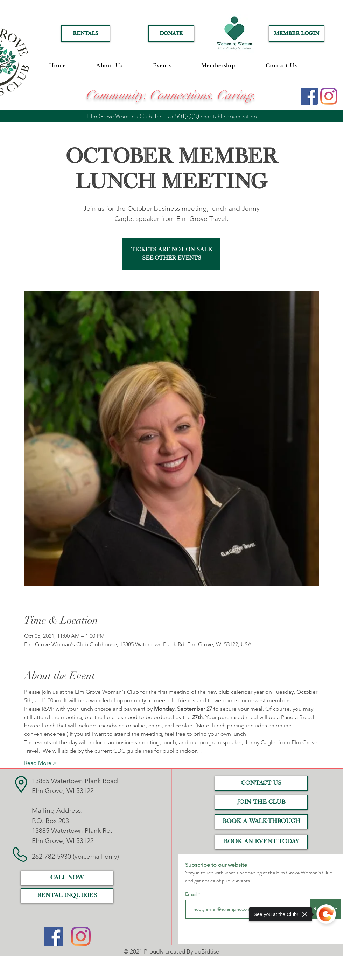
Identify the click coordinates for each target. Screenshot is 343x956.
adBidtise (207, 951)
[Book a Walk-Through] (261, 821)
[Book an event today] (261, 842)
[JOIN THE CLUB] (261, 802)
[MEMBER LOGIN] (296, 33)
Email (191, 894)
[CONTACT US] (261, 783)
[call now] (67, 878)
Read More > (40, 763)
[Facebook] (309, 96)
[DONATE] (171, 33)
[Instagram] (328, 96)
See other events (171, 258)
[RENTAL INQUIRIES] (67, 895)
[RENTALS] (85, 33)
